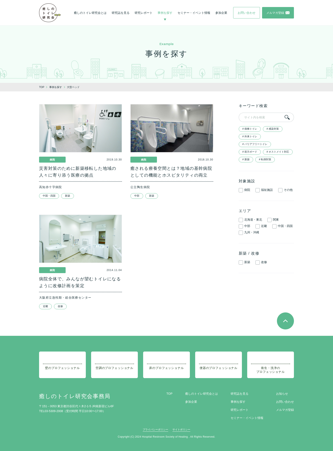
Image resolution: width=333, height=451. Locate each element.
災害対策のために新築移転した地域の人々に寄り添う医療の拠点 (77, 171)
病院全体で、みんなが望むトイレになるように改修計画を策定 (80, 282)
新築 (67, 195)
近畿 (45, 306)
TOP (169, 393)
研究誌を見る (121, 12)
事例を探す (165, 12)
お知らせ (282, 393)
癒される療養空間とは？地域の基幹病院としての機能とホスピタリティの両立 (171, 171)
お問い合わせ (285, 401)
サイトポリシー (181, 429)
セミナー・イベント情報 (194, 12)
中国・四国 (49, 195)
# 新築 (246, 159)
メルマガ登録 (285, 409)
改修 (60, 306)
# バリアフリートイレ (254, 144)
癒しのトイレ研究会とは (90, 12)
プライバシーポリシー (155, 429)
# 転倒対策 (265, 159)
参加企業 (221, 12)
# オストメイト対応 (278, 151)
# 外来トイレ (249, 136)
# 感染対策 (273, 128)
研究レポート (143, 12)
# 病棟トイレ (249, 128)
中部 (136, 195)
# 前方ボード (249, 151)
